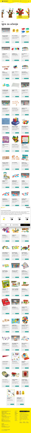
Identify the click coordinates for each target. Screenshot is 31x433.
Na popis (7, 42)
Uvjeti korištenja (27, 422)
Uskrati (6, 224)
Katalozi (16, 415)
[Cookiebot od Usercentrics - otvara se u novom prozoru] (26, 207)
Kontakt (16, 420)
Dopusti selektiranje (15, 224)
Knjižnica (16, 413)
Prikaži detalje (26, 222)
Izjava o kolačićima (21, 422)
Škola (16, 412)
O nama (16, 419)
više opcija (26, 42)
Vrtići (16, 414)
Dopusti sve (25, 224)
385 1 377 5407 (8, 426)
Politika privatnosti (24, 422)
